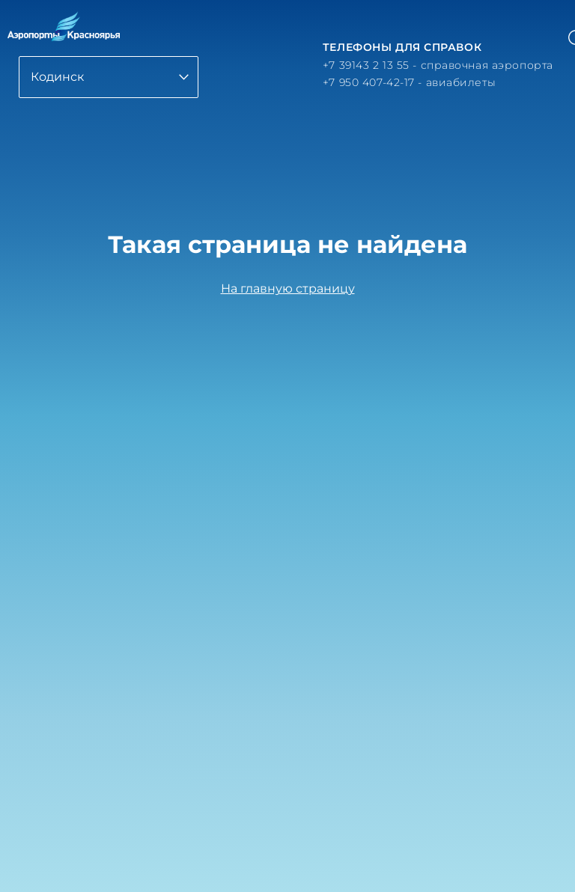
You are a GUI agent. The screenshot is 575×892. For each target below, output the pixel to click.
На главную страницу (288, 288)
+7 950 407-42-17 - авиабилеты (409, 82)
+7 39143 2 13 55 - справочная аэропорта (438, 65)
